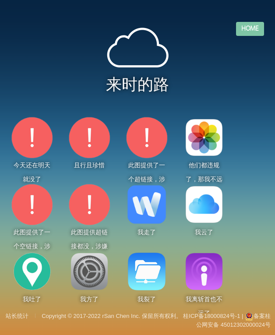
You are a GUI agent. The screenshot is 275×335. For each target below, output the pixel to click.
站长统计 (17, 316)
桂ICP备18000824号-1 (211, 316)
